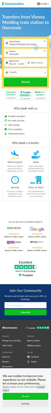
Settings (25, 403)
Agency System (33, 340)
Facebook (33, 356)
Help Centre (7, 345)
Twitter (32, 361)
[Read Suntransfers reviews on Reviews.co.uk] (14, 230)
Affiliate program (34, 345)
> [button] (44, 41)
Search (25, 81)
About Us (6, 357)
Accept (25, 396)
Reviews (5, 361)
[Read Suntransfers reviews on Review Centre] (14, 243)
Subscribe (25, 312)
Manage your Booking (11, 340)
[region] (25, 390)
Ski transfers (7, 366)
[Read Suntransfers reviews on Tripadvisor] (37, 243)
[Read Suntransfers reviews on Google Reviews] (37, 230)
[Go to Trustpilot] (37, 328)
